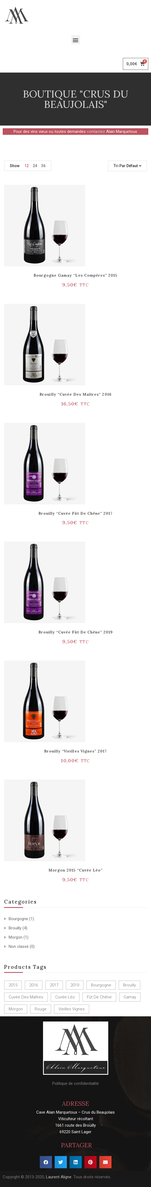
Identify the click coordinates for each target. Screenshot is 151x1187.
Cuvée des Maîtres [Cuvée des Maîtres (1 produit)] (26, 997)
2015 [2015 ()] (13, 985)
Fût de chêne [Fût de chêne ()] (99, 997)
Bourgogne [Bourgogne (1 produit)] (101, 985)
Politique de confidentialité (75, 1083)
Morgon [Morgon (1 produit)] (16, 1009)
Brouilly (15, 928)
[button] (75, 39)
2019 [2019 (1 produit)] (74, 985)
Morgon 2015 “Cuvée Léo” (75, 870)
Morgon (15, 937)
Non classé (19, 946)
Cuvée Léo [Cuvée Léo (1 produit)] (65, 997)
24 (35, 166)
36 (43, 166)
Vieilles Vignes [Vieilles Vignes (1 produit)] (71, 1009)
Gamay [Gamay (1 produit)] (130, 997)
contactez (96, 131)
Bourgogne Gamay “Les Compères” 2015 (75, 275)
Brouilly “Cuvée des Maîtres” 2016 (75, 394)
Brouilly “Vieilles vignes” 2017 (75, 751)
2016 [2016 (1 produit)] (33, 985)
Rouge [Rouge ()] (41, 1009)
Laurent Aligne (58, 1176)
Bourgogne (18, 918)
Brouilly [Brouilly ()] (129, 985)
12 (26, 166)
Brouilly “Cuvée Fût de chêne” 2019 (75, 632)
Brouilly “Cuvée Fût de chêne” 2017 (75, 513)
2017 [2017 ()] (54, 985)
